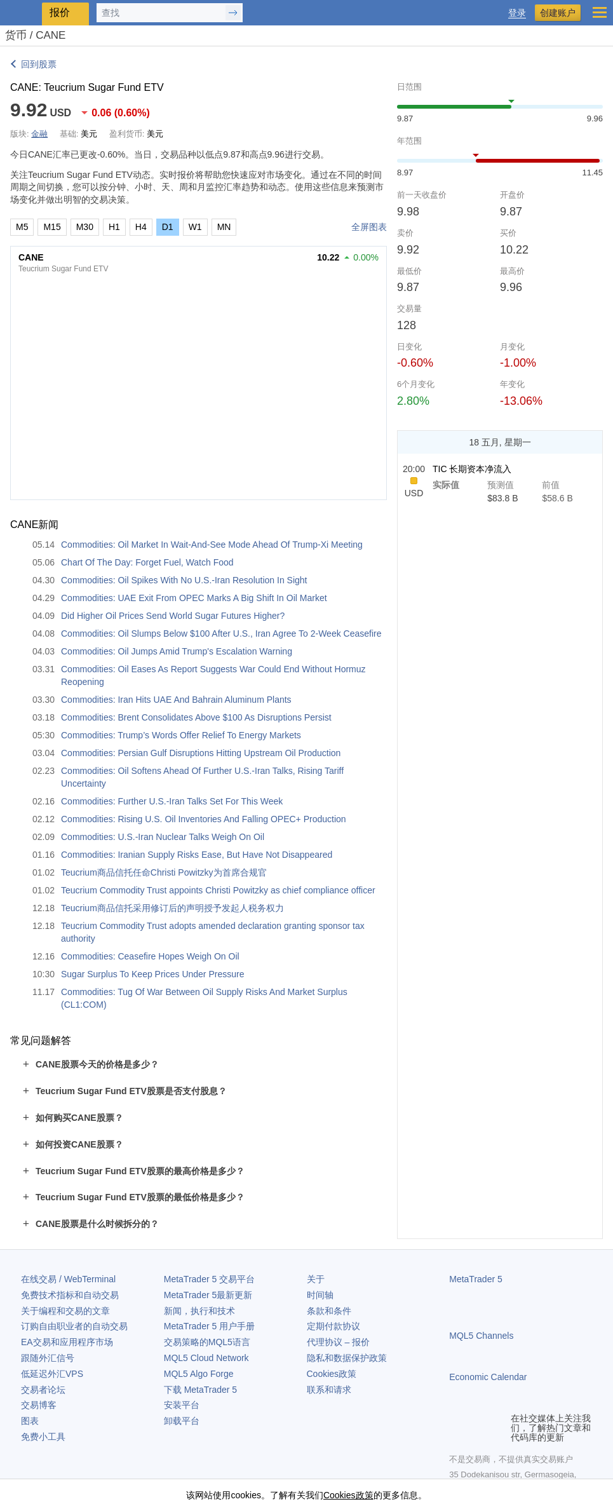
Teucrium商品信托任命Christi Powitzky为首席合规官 (164, 872)
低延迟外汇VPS (52, 1374)
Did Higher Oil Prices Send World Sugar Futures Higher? (173, 616)
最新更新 (208, 1295)
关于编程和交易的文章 (65, 1311)
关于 (316, 1279)
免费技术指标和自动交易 (70, 1295)
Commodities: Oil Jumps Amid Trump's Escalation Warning (176, 651)
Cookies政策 (332, 1374)
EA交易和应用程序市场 (67, 1342)
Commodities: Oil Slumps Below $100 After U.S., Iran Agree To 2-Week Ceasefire (221, 633)
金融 (39, 134)
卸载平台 (181, 1421)
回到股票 (39, 64)
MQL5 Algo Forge (199, 1374)
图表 (30, 1421)
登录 (517, 13)
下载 (200, 1390)
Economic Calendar (488, 1377)
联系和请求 (329, 1390)
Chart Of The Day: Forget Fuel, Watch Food (147, 562)
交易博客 (39, 1405)
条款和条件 (329, 1311)
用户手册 (209, 1326)
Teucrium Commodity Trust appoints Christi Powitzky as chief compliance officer (218, 890)
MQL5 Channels (481, 1336)
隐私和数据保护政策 (347, 1358)
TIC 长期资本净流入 (472, 469)
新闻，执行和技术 (199, 1311)
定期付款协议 (333, 1326)
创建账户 (558, 13)
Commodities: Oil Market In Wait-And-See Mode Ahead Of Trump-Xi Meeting (212, 544)
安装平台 (181, 1405)
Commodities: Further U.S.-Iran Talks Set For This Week (172, 801)
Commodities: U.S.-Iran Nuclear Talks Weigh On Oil (162, 837)
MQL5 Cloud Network (206, 1358)
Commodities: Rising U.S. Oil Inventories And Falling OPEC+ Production (203, 819)
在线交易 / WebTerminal (68, 1279)
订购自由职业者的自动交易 (74, 1326)
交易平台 (209, 1279)
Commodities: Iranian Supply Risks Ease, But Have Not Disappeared (196, 855)
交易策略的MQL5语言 (207, 1342)
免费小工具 (43, 1437)
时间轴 (320, 1295)
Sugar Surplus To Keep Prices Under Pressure (152, 974)
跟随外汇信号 (47, 1358)
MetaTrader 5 (475, 1279)
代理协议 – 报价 (338, 1342)
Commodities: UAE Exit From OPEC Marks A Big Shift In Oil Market (194, 598)
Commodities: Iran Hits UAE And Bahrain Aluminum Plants (176, 700)
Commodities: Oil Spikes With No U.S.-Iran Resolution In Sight (184, 580)
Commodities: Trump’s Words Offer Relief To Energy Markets (181, 735)
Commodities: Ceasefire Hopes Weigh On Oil (150, 956)
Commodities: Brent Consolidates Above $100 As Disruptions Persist (196, 717)
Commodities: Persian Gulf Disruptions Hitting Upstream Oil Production (200, 753)
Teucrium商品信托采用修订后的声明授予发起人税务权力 (172, 908)
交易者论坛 (43, 1390)
